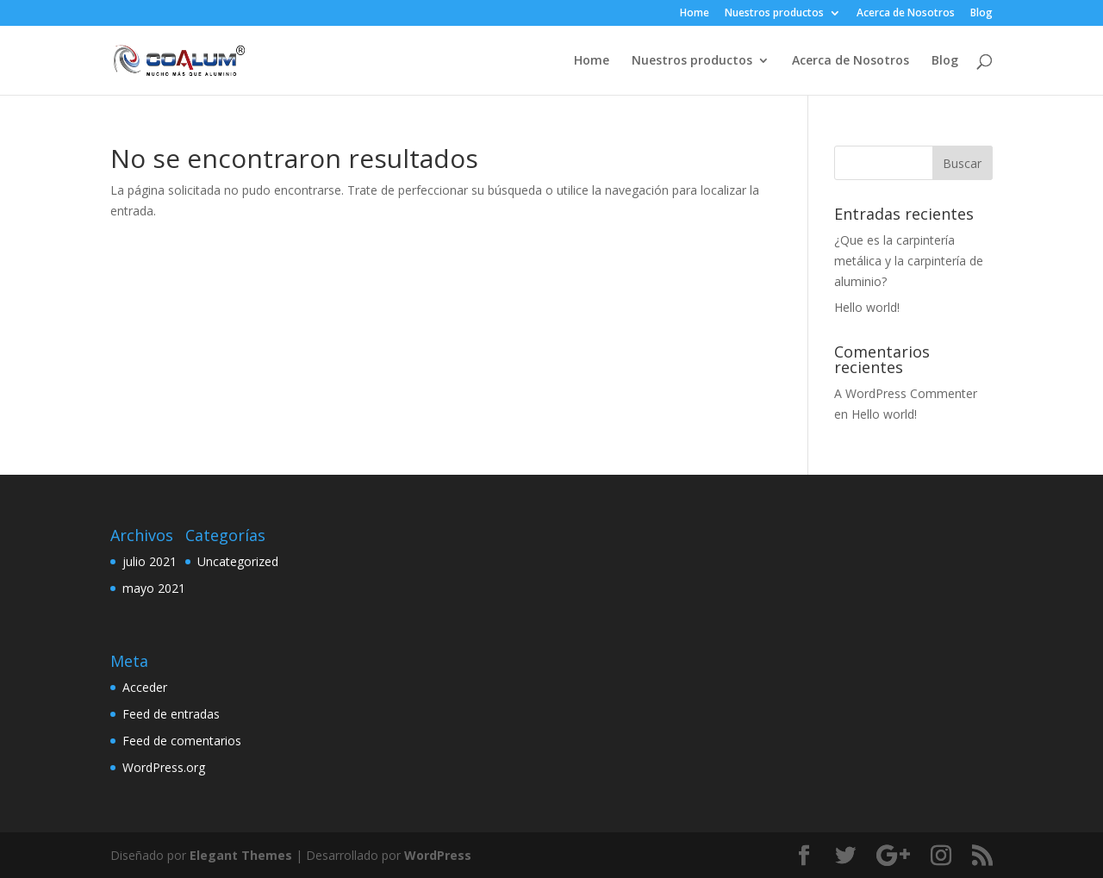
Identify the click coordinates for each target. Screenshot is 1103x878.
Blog (981, 14)
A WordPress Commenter (905, 393)
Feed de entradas (171, 714)
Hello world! (867, 307)
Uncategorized (237, 561)
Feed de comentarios (181, 740)
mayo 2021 (153, 588)
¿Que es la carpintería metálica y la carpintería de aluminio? (908, 261)
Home (694, 14)
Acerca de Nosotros (906, 14)
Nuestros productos (774, 14)
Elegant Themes (241, 855)
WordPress (437, 855)
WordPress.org (163, 767)
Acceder (144, 687)
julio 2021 (149, 561)
